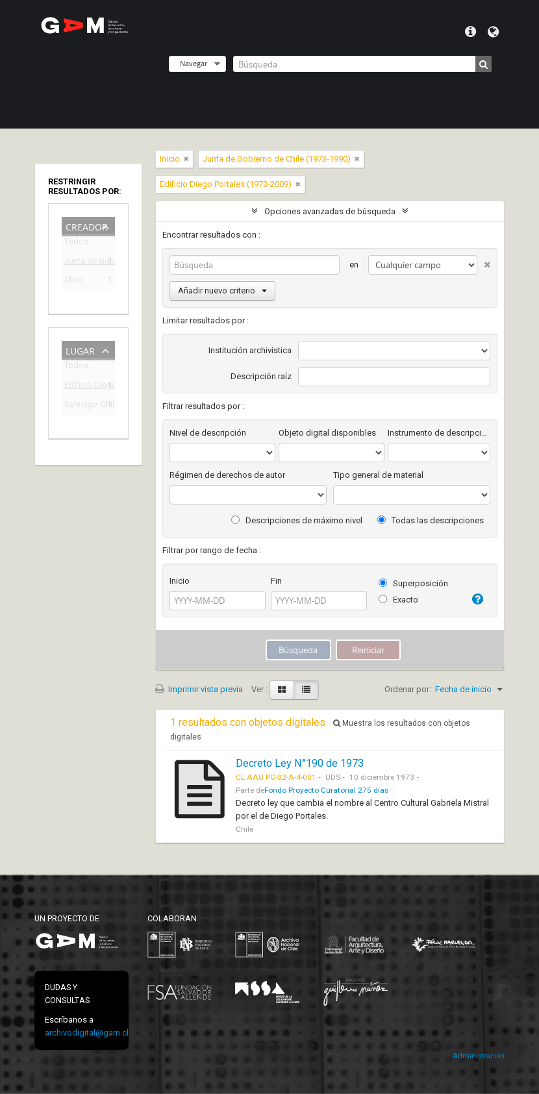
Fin (276, 581)
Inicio (179, 581)
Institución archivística (250, 350)
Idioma (493, 32)
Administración (479, 1056)
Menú (470, 32)
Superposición (413, 583)
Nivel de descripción (207, 433)
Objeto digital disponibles (327, 433)
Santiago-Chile (79, 406)
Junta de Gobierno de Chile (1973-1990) (79, 262)
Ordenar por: (407, 689)
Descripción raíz (261, 376)
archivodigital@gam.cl (87, 1033)
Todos (76, 244)
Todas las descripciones (430, 520)
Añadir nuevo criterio (222, 290)
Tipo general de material (378, 475)
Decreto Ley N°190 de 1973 (300, 763)
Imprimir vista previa (199, 689)
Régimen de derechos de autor (227, 475)
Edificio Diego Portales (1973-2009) (79, 386)
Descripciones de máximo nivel (296, 520)
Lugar (80, 349)
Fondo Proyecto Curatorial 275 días (326, 790)
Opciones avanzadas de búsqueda (329, 211)
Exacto (398, 599)
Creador (87, 225)
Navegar (193, 63)
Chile (73, 281)
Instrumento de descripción (439, 433)
